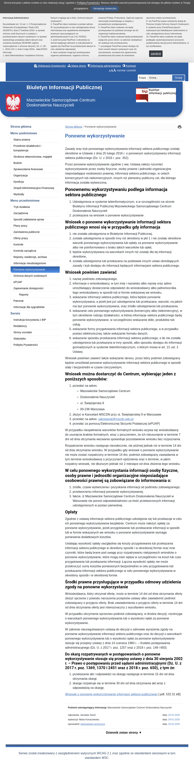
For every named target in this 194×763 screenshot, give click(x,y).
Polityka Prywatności (25, 344)
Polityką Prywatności (88, 2)
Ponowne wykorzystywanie (29, 269)
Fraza (142, 77)
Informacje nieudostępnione (29, 263)
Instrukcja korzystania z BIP (29, 319)
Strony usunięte (22, 332)
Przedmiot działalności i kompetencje (27, 148)
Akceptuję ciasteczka (104, 8)
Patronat (18, 300)
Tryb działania (21, 206)
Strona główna (20, 126)
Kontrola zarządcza (24, 250)
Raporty (23, 294)
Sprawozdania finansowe (28, 169)
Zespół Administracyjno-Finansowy (33, 187)
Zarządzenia (20, 213)
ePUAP (17, 282)
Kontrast (129, 65)
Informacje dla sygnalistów (29, 307)
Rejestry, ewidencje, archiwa (30, 257)
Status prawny (21, 139)
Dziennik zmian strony (122, 732)
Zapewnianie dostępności (28, 288)
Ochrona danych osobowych (30, 275)
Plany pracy (20, 225)
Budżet (17, 162)
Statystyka (19, 338)
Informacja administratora (104, 65)
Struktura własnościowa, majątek (32, 156)
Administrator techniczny (92, 724)
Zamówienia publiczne (26, 231)
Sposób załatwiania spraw (28, 219)
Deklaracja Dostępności (50, 65)
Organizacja (20, 175)
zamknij (156, 53)
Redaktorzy (20, 326)
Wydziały (18, 194)
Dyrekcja (18, 181)
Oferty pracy (20, 238)
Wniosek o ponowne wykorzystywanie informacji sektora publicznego (111, 694)
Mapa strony (77, 65)
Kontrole (18, 244)
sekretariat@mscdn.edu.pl (116, 419)
